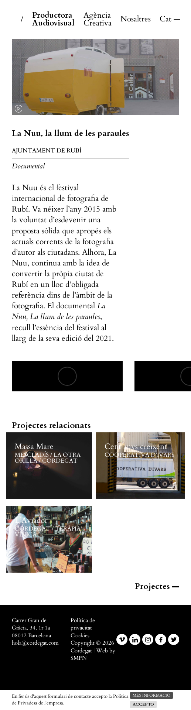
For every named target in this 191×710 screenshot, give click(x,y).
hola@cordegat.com (35, 642)
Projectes (157, 586)
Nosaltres (135, 19)
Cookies (80, 635)
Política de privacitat (83, 624)
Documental (28, 166)
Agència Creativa (97, 19)
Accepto (143, 704)
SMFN (79, 658)
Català (166, 19)
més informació (151, 695)
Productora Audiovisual (53, 19)
